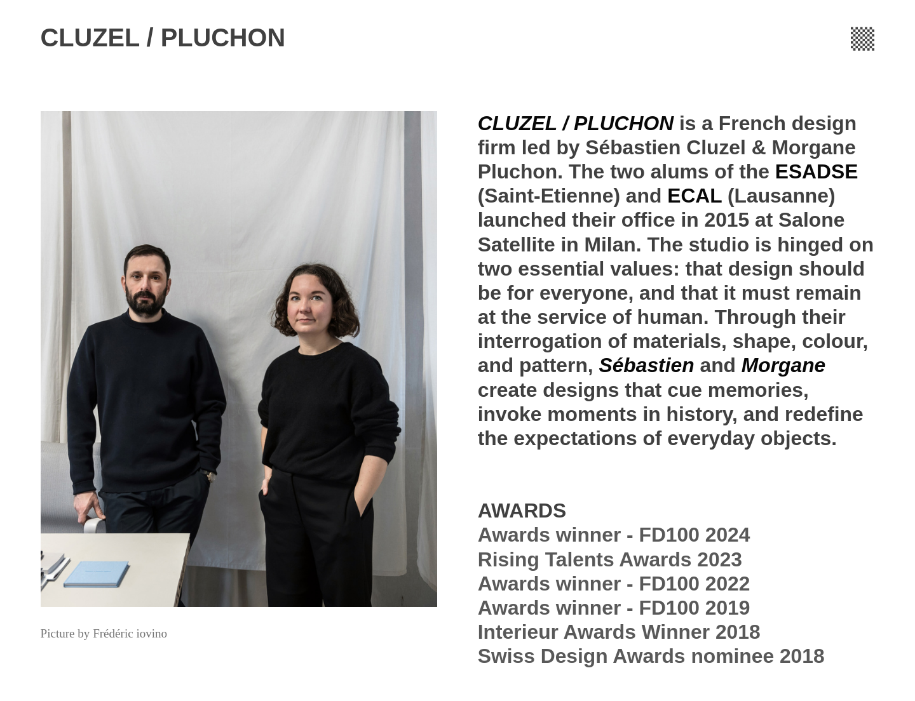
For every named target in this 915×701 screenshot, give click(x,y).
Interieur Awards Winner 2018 (619, 631)
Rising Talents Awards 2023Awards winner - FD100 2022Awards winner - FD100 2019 (614, 583)
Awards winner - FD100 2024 (614, 534)
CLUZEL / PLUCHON (163, 37)
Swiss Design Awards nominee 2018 (651, 655)
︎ (862, 37)
